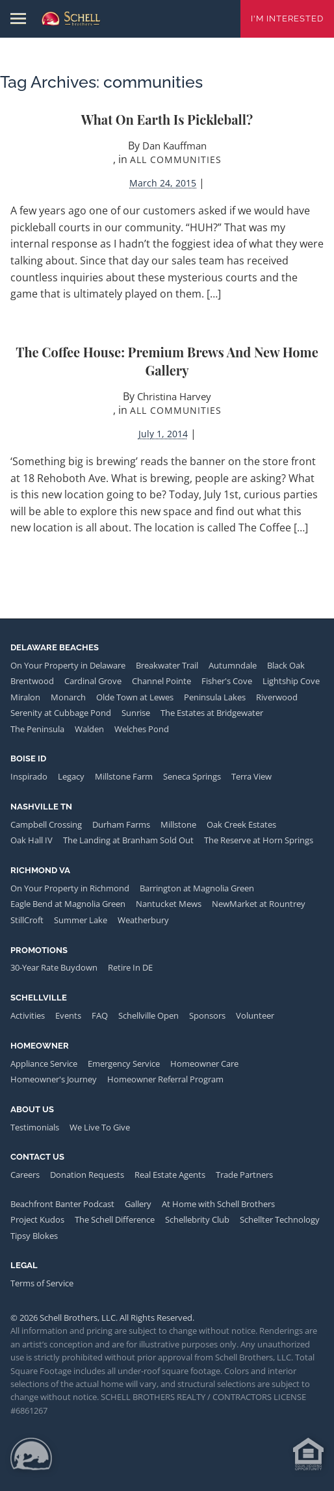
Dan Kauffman (174, 145)
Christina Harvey (174, 396)
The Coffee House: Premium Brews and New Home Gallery (167, 361)
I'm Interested (287, 18)
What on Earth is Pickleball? (167, 119)
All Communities (176, 159)
